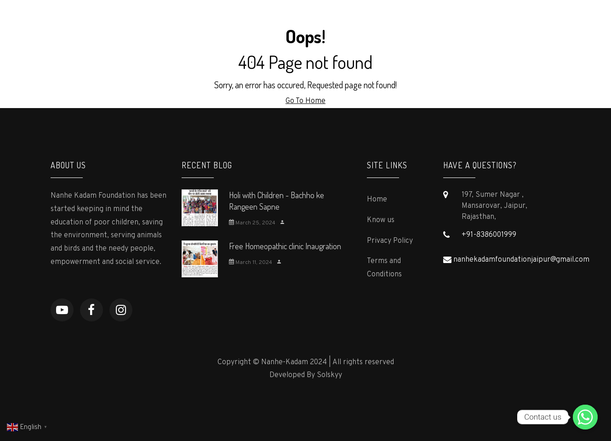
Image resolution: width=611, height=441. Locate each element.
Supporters (395, 21)
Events (486, 21)
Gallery (445, 21)
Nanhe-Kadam (92, 21)
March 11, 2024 (250, 262)
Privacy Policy (390, 241)
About (259, 21)
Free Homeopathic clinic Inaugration (285, 246)
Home (220, 21)
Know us (380, 220)
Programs (304, 21)
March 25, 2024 (252, 223)
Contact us (534, 21)
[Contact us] (585, 417)
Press (348, 21)
